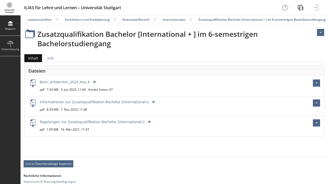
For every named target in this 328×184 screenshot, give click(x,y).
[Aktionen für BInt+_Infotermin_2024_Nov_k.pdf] (316, 83)
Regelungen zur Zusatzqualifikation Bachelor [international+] (92, 121)
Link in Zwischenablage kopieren (48, 164)
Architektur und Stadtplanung (87, 19)
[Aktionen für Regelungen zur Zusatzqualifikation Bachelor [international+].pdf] (316, 122)
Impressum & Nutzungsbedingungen (50, 181)
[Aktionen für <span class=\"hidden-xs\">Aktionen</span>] (320, 32)
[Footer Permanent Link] (174, 163)
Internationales (174, 19)
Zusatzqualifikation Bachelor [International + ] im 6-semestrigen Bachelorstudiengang (262, 19)
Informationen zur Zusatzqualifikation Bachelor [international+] (94, 101)
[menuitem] (301, 7)
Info (50, 58)
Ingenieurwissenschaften (33, 19)
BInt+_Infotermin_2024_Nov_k (65, 81)
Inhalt (31, 58)
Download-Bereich (136, 19)
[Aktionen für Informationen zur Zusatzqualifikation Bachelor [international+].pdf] (316, 103)
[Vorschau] (94, 81)
